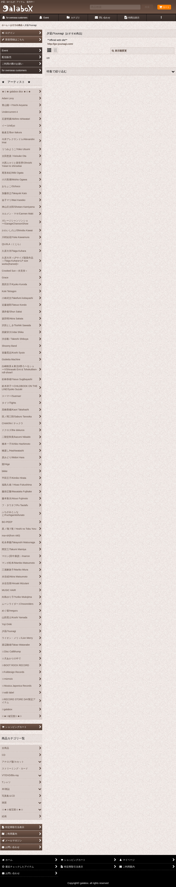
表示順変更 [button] (119, 50)
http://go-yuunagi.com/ (60, 44)
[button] (161, 17)
